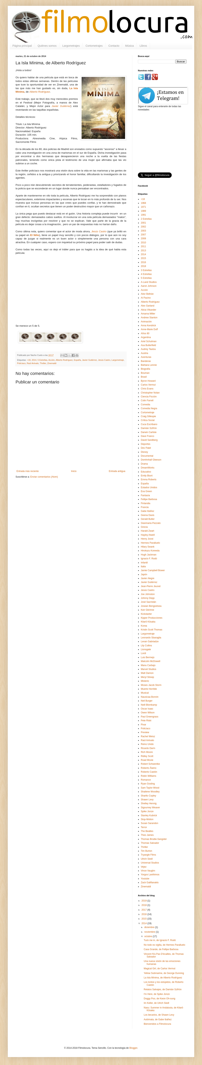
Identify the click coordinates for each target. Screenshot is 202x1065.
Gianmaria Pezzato (151, 523)
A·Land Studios (149, 282)
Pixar (143, 724)
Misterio (145, 681)
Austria (144, 353)
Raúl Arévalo (33, 363)
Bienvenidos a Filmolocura (157, 1024)
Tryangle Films (148, 854)
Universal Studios (150, 862)
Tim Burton (146, 851)
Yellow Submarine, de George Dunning (164, 973)
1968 (143, 203)
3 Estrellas (146, 270)
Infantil (144, 562)
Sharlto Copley (148, 795)
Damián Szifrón (149, 428)
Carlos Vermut (148, 384)
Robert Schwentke (150, 764)
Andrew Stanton (149, 317)
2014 (34, 360)
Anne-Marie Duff (149, 329)
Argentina (146, 337)
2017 (144, 909)
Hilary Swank (147, 546)
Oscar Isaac (147, 708)
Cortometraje (147, 412)
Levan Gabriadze (149, 641)
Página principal (22, 45)
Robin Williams (148, 776)
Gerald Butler (148, 519)
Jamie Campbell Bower (153, 570)
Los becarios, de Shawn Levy (159, 1014)
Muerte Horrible (149, 689)
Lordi (143, 653)
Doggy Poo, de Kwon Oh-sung (159, 998)
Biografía (145, 369)
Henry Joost (147, 538)
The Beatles (147, 831)
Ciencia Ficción (149, 396)
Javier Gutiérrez (89, 360)
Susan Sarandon (149, 823)
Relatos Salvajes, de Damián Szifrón (163, 989)
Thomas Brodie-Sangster (154, 839)
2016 (143, 262)
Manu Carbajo (148, 665)
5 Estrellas (42, 360)
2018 (143, 266)
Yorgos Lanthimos (150, 874)
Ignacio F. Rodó (149, 558)
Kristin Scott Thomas (151, 629)
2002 (143, 226)
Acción (51, 360)
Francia (145, 507)
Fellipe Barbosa (149, 499)
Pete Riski (146, 720)
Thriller (43, 363)
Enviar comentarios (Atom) (44, 476)
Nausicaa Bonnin (149, 697)
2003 (143, 230)
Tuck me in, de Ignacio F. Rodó (160, 940)
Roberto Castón (149, 772)
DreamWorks (147, 467)
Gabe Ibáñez (147, 511)
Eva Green (146, 491)
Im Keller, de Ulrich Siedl (156, 1003)
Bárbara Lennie (149, 365)
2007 (143, 234)
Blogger (133, 1048)
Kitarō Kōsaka (148, 621)
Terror (144, 827)
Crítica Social (148, 420)
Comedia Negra (149, 408)
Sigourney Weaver (150, 807)
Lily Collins (146, 645)
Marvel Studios (148, 669)
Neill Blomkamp (149, 704)
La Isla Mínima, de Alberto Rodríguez (163, 977)
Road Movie (147, 760)
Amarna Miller (148, 313)
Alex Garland (147, 305)
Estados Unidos (149, 487)
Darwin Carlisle (149, 432)
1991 (143, 215)
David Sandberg (149, 440)
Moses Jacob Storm (151, 685)
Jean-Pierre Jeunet (150, 586)
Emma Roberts (148, 479)
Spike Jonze (147, 811)
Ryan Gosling (148, 783)
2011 (143, 246)
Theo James (147, 835)
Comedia (145, 404)
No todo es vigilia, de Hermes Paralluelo (164, 945)
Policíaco (21, 363)
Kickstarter (146, 614)
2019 (144, 900)
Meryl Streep (147, 677)
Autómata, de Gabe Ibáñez (158, 1019)
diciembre (149, 927)
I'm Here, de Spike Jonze (157, 994)
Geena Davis (147, 515)
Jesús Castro (104, 360)
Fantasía (145, 495)
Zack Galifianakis (149, 882)
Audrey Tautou (148, 349)
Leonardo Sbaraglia (151, 637)
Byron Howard (148, 381)
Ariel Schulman (149, 341)
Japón (144, 574)
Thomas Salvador (150, 843)
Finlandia (145, 503)
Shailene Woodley (150, 791)
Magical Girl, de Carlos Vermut (159, 968)
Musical (145, 692)
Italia (143, 566)
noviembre (150, 932)
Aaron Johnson (149, 286)
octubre (148, 936)
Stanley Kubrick (149, 815)
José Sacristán (148, 602)
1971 (143, 207)
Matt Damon (147, 673)
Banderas (146, 361)
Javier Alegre (147, 578)
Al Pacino (146, 297)
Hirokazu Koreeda (150, 550)
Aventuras (146, 357)
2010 (143, 242)
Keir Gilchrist (147, 610)
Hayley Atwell (148, 535)
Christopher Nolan (150, 392)
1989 (143, 211)
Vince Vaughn (148, 870)
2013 (143, 250)
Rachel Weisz (148, 736)
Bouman (145, 373)
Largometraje (117, 360)
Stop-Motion (147, 819)
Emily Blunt (146, 475)
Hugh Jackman (148, 554)
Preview (145, 732)
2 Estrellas (146, 219)
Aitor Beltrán (147, 294)
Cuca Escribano (149, 424)
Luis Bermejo (147, 657)
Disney (144, 452)
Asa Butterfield (148, 345)
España (77, 360)
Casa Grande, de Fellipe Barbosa (161, 949)
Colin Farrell (147, 400)
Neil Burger (146, 700)
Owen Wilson (148, 712)
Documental (147, 456)
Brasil (144, 376)
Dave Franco (147, 436)
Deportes (145, 444)
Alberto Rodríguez (39, 91)
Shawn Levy (147, 799)
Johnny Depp (148, 598)
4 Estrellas (146, 274)
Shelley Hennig (149, 803)
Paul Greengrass (149, 716)
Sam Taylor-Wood (150, 787)
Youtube (145, 878)
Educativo (146, 471)
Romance (146, 779)
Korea (144, 625)
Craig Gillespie (148, 416)
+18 (28, 360)
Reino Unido (147, 744)
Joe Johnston (148, 594)
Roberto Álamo (148, 768)
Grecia (144, 527)
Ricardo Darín (148, 748)
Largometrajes (71, 45)
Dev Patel (146, 448)
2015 (143, 258)
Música (129, 45)
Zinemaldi (51, 363)
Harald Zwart (147, 530)
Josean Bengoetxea (151, 606)
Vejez (143, 866)
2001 (143, 222)
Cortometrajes (94, 45)
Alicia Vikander (148, 309)
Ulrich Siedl (147, 859)
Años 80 (145, 333)
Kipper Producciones (151, 617)
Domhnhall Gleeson (151, 459)
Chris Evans (147, 388)
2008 (143, 238)
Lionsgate (146, 649)
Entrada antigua (117, 471)
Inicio (74, 471)
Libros (143, 45)
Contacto (113, 45)
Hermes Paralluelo (150, 543)
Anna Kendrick (148, 325)
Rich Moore (147, 752)
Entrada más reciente (28, 471)
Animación (146, 321)
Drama (144, 463)
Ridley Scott (147, 756)
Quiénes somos (47, 45)
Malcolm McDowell (150, 661)
